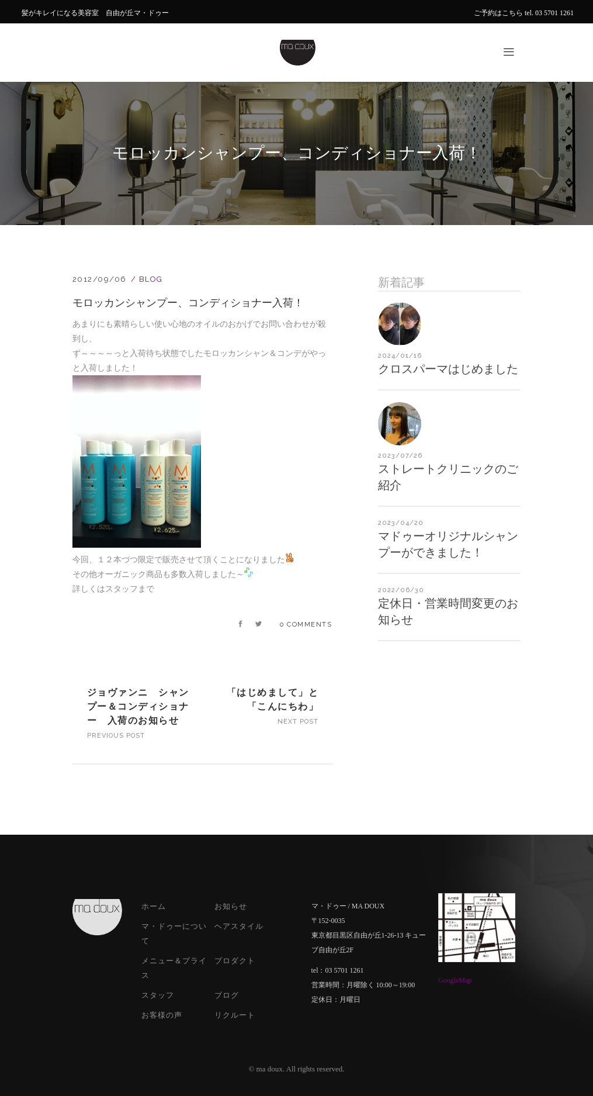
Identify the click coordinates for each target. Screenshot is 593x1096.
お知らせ (230, 906)
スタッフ (157, 995)
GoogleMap (454, 980)
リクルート (234, 1015)
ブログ (226, 995)
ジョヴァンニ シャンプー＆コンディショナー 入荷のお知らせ (138, 706)
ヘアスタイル (238, 926)
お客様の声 (161, 1015)
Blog (151, 279)
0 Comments (306, 624)
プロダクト (234, 960)
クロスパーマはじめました (448, 368)
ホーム (153, 906)
